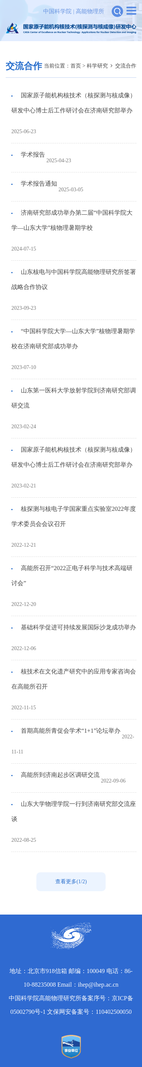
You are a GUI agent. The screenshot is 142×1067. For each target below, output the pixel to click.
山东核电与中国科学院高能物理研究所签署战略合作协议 (73, 279)
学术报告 (32, 154)
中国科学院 (57, 11)
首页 (75, 66)
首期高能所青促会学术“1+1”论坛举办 (69, 730)
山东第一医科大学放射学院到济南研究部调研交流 (73, 398)
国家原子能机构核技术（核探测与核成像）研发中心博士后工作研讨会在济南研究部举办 (73, 103)
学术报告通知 (38, 183)
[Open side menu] (131, 11)
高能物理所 (90, 11)
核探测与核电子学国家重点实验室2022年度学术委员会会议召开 (73, 516)
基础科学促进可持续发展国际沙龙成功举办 (77, 627)
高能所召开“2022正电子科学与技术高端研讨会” (72, 575)
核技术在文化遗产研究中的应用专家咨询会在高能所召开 (73, 679)
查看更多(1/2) (71, 881)
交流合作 (125, 66)
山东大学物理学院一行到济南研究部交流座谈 (73, 811)
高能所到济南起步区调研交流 (59, 775)
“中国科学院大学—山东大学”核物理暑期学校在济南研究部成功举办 (73, 338)
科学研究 (97, 66)
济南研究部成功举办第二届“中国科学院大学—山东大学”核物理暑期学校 (72, 220)
